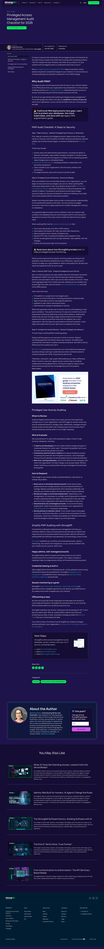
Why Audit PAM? (12, 56)
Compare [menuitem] (8, 931)
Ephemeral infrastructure (43, 162)
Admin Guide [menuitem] (28, 919)
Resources (47, 3)
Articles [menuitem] (45, 916)
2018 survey (37, 349)
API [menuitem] (25, 921)
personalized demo (49, 652)
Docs (39, 3)
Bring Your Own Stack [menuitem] (12, 923)
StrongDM (37, 49)
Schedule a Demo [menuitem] (86, 916)
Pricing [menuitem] (8, 926)
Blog (8, 11)
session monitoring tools (62, 224)
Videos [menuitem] (45, 919)
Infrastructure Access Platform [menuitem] (12, 914)
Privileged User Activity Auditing (17, 64)
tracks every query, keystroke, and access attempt (58, 586)
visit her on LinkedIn (48, 734)
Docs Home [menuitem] (27, 914)
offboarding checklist (42, 508)
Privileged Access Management (53, 682)
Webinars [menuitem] (45, 921)
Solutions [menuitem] (8, 918)
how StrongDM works (49, 649)
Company (56, 3)
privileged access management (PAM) (50, 69)
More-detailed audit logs (70, 284)
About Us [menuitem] (64, 914)
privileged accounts (55, 90)
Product (24, 3)
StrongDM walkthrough (51, 654)
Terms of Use (92, 941)
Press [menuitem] (63, 924)
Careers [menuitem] (63, 916)
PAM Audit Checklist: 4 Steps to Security (17, 60)
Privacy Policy (64, 941)
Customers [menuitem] (9, 928)
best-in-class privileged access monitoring (59, 250)
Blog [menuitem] (44, 914)
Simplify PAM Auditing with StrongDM (16, 68)
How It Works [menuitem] (9, 921)
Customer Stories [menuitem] (48, 924)
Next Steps (11, 72)
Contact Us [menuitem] (84, 914)
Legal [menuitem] (63, 921)
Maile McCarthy (17, 47)
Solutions (32, 3)
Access (13, 11)
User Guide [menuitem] (27, 916)
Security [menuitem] (63, 919)
